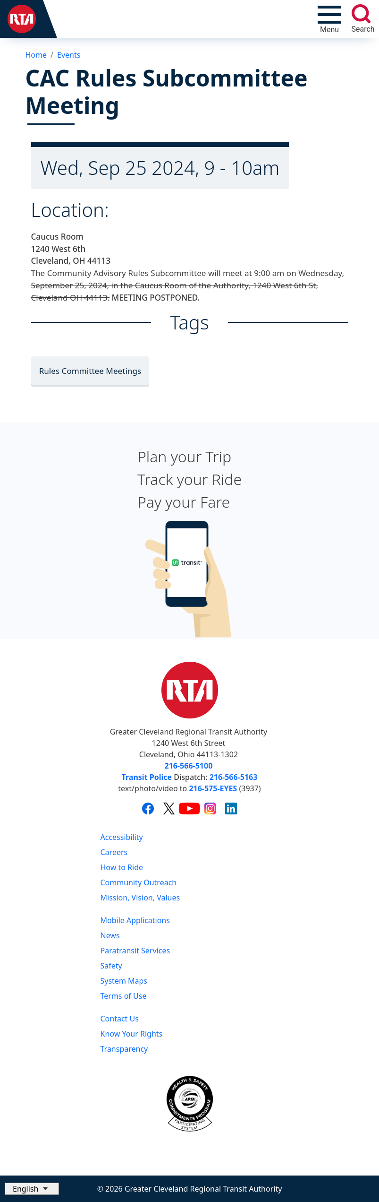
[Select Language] (32, 1189)
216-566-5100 (189, 766)
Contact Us (120, 1018)
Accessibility (122, 837)
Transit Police (147, 777)
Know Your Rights (132, 1034)
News (110, 935)
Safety (111, 965)
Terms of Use (124, 996)
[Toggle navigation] (329, 19)
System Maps (124, 981)
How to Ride (122, 867)
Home (36, 55)
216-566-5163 (234, 777)
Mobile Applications (135, 920)
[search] (361, 13)
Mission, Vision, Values (140, 897)
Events (68, 55)
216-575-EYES (213, 788)
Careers (114, 852)
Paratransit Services (135, 950)
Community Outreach (139, 882)
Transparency (124, 1049)
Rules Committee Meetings (90, 370)
